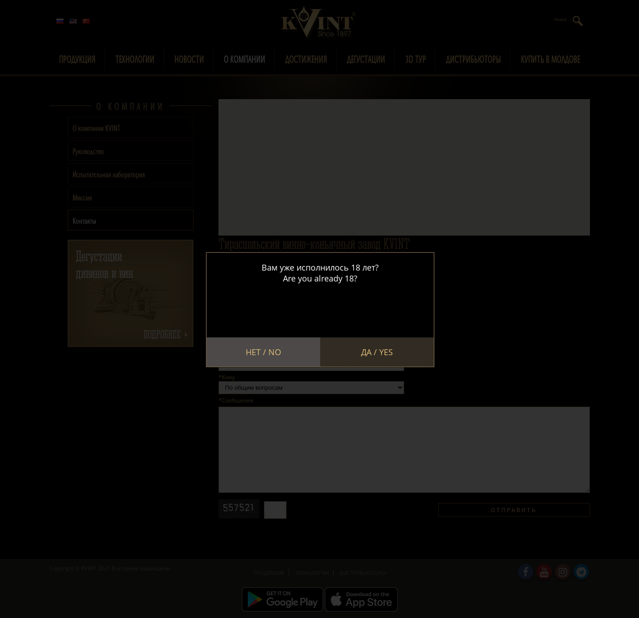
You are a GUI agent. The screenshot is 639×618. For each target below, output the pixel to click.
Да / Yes (377, 352)
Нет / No (263, 352)
